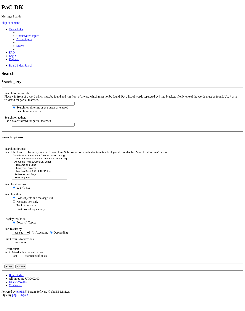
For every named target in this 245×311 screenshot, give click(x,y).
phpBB (20, 291)
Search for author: (15, 117)
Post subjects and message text (33, 198)
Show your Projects (39, 168)
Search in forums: (15, 148)
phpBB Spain (20, 295)
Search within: (13, 194)
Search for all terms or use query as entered (40, 107)
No (26, 187)
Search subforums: (15, 184)
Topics (30, 222)
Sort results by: (13, 228)
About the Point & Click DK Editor (39, 161)
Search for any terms (27, 111)
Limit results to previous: (19, 239)
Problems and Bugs (39, 165)
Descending (59, 232)
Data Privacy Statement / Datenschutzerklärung (39, 155)
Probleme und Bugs (39, 174)
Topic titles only (24, 205)
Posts (18, 222)
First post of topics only (29, 209)
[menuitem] (27, 35)
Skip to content (10, 22)
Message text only (25, 201)
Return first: (11, 248)
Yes (17, 187)
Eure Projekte (39, 177)
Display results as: (15, 218)
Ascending (40, 232)
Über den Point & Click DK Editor (39, 171)
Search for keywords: (17, 93)
